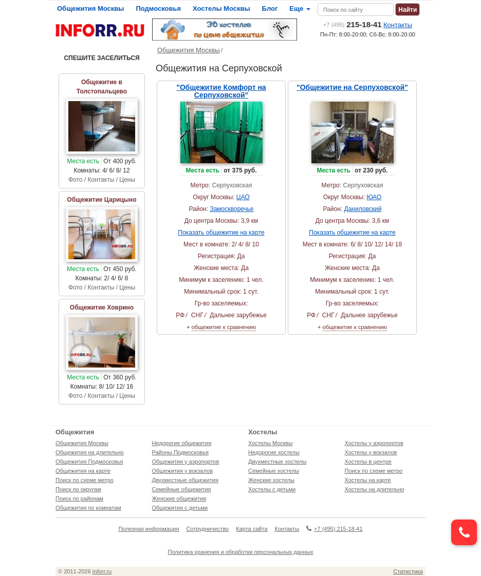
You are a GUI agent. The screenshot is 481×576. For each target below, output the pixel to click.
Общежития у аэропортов (185, 461)
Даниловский (363, 209)
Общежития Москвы (90, 8)
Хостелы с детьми (271, 489)
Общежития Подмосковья (89, 461)
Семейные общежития (181, 489)
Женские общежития (179, 498)
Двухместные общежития (185, 480)
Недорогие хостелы (274, 452)
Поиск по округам (78, 489)
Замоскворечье (231, 209)
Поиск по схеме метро (84, 480)
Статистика (408, 571)
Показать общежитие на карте (221, 232)
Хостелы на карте (368, 480)
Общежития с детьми (180, 508)
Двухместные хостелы (277, 461)
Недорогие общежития (182, 443)
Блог (270, 8)
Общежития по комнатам (88, 508)
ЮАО (373, 197)
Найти (407, 9)
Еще (299, 8)
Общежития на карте (82, 471)
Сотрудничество (207, 529)
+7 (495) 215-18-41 (334, 529)
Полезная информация (148, 529)
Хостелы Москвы (221, 8)
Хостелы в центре (368, 461)
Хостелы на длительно (374, 489)
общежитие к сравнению (224, 327)
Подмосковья (158, 8)
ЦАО (243, 197)
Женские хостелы (271, 480)
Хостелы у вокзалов (371, 452)
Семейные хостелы (273, 471)
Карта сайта (251, 529)
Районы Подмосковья (180, 452)
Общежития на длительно (89, 452)
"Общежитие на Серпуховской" (352, 87)
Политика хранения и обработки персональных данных (240, 552)
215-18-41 (352, 24)
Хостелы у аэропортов (374, 443)
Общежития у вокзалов (182, 471)
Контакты (397, 25)
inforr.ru (102, 571)
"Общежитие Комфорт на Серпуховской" (221, 91)
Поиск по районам (79, 498)
